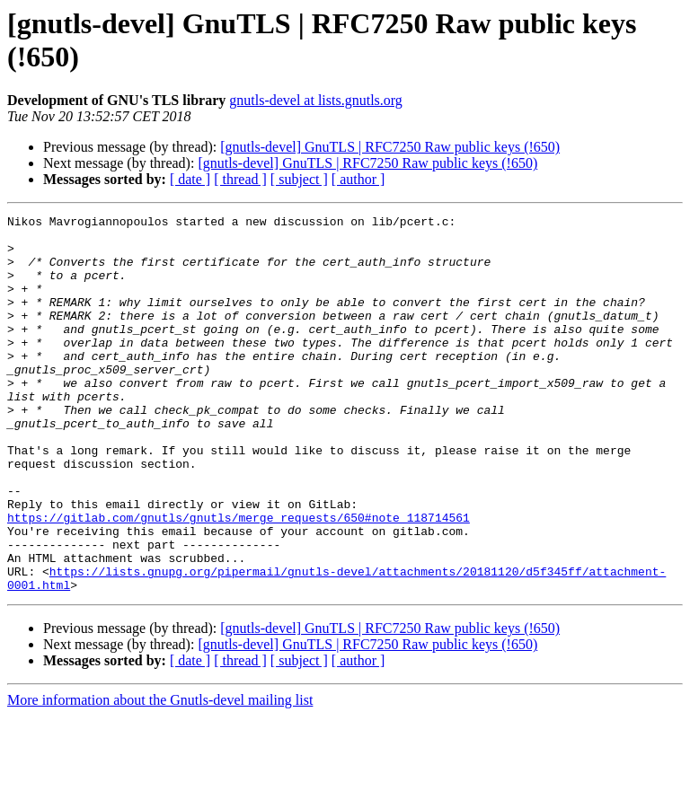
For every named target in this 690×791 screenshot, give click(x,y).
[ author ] (358, 179)
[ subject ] (299, 179)
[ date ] (190, 179)
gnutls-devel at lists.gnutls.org (315, 100)
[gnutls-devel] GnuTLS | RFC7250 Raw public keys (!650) (390, 146)
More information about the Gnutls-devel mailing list (160, 775)
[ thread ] (240, 179)
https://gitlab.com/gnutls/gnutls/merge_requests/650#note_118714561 (238, 579)
